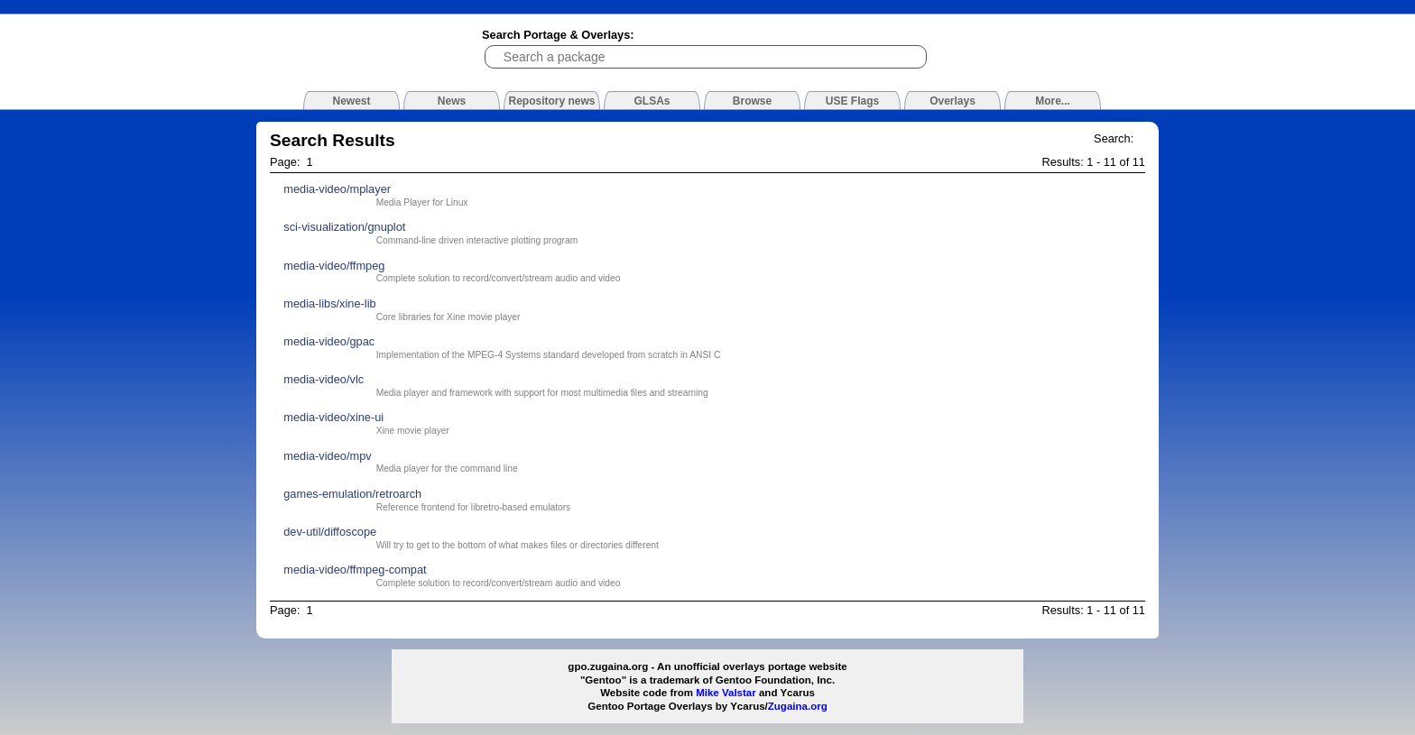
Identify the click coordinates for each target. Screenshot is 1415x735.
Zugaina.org (798, 706)
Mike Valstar (726, 692)
